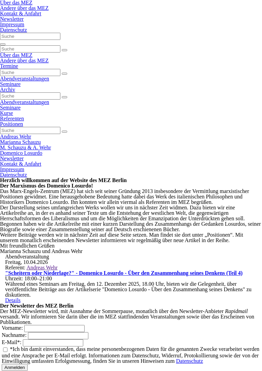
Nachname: (15, 335)
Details (12, 300)
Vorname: (13, 328)
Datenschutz (189, 361)
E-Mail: (12, 342)
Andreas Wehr (42, 267)
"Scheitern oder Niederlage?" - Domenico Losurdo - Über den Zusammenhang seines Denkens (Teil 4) (124, 273)
